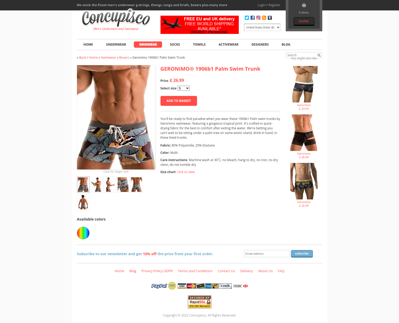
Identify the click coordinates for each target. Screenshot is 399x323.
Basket (304, 21)
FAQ (281, 271)
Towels (199, 44)
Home (88, 44)
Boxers (124, 57)
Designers (260, 44)
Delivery (246, 271)
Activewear (229, 44)
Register (274, 5)
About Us (265, 271)
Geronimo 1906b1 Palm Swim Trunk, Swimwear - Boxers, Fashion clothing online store (116, 18)
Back (82, 57)
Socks (175, 44)
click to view (186, 172)
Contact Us (226, 271)
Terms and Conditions (195, 271)
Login (262, 5)
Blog (286, 44)
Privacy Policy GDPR (156, 271)
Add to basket (178, 101)
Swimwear (148, 44)
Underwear (116, 44)
